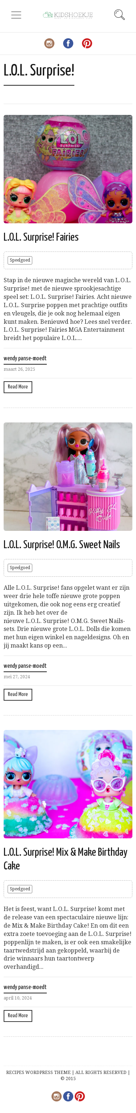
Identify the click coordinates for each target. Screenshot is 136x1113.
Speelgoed (20, 260)
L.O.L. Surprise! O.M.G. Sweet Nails (62, 545)
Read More (18, 387)
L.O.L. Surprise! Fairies (41, 237)
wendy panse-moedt (25, 359)
